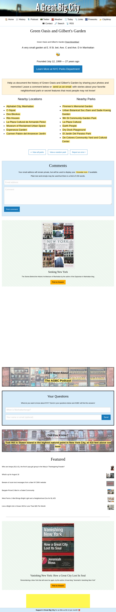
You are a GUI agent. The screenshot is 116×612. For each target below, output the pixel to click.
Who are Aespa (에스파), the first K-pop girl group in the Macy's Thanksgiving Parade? (33, 467)
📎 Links (79, 19)
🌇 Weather (56, 19)
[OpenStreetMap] (72, 42)
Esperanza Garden (17, 129)
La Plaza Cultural (72, 122)
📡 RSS (70, 23)
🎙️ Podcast (32, 19)
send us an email (62, 86)
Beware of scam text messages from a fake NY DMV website (24, 482)
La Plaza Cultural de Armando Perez (26, 122)
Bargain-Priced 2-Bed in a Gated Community (18, 490)
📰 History (20, 19)
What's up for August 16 (10, 474)
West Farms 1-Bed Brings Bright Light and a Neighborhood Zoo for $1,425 (29, 498)
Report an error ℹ (79, 152)
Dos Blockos (13, 114)
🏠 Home (9, 19)
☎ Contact (47, 23)
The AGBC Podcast (58, 380)
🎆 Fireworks (91, 19)
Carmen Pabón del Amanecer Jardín (26, 133)
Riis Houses (13, 118)
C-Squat (11, 110)
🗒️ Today (68, 19)
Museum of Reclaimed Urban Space (26, 125)
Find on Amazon (58, 282)
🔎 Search (59, 23)
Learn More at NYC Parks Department (58, 69)
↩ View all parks (37, 152)
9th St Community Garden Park (79, 118)
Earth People (70, 125)
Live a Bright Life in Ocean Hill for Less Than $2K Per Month (24, 506)
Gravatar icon (81, 172)
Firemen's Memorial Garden (78, 106)
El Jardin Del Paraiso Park (77, 133)
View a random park (58, 152)
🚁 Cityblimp (105, 19)
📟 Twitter (44, 19)
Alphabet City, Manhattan (20, 106)
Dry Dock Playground (74, 129)
